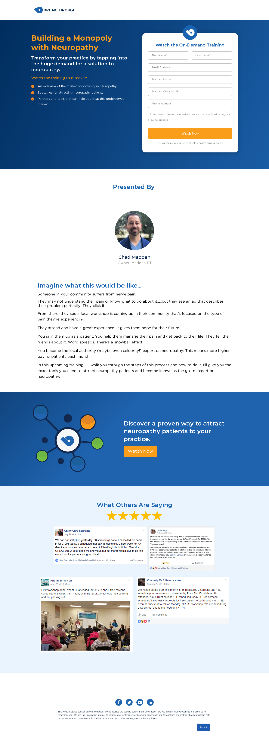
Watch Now (141, 451)
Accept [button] (203, 727)
